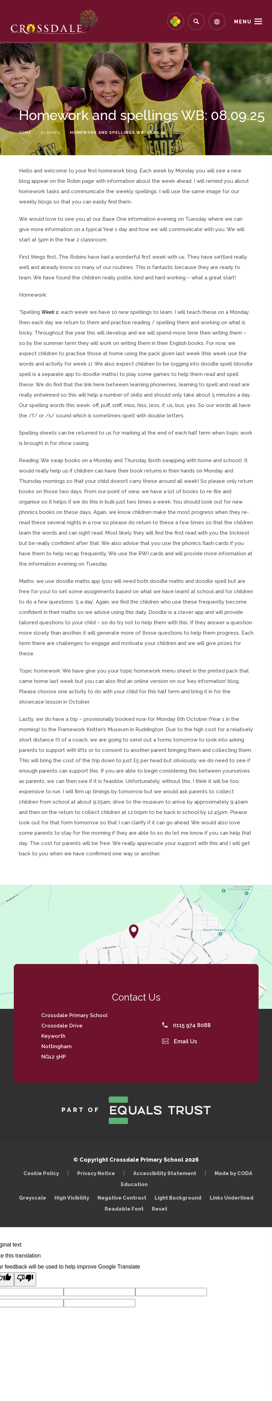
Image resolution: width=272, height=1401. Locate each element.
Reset (159, 1209)
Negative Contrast (121, 1198)
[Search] (196, 21)
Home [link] (25, 132)
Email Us (179, 1041)
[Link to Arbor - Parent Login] (175, 21)
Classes (50, 132)
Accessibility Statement (164, 1173)
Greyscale (32, 1198)
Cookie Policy (41, 1173)
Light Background (178, 1198)
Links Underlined (231, 1198)
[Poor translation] (25, 1279)
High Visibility (71, 1198)
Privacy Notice (96, 1173)
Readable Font (124, 1209)
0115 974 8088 (186, 1025)
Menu (243, 21)
